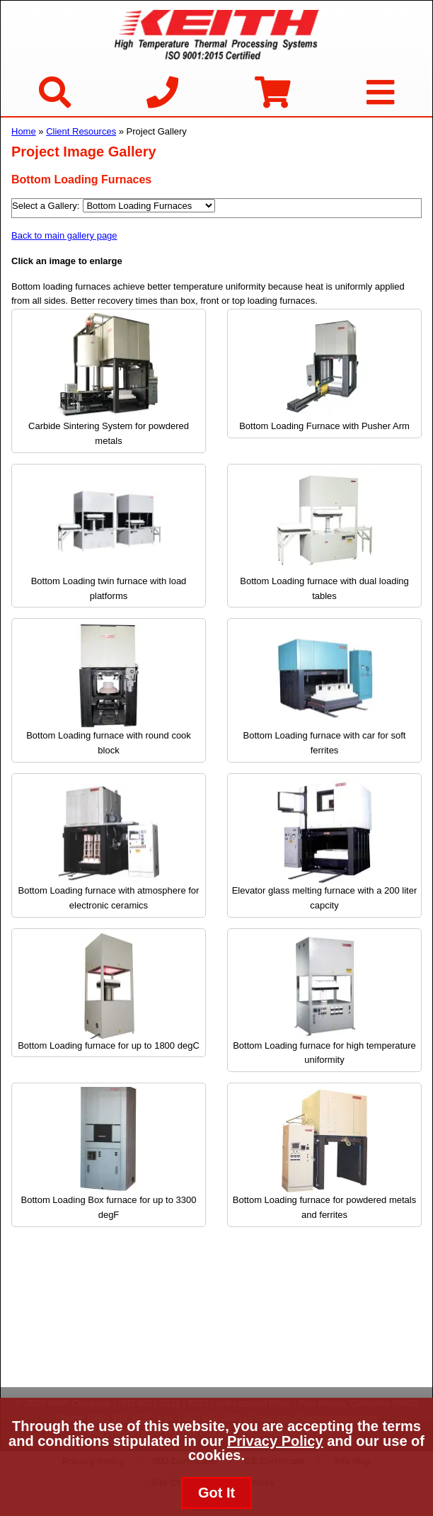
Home (23, 131)
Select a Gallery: (45, 205)
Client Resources (81, 131)
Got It (216, 1492)
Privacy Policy (275, 1441)
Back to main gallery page (64, 235)
